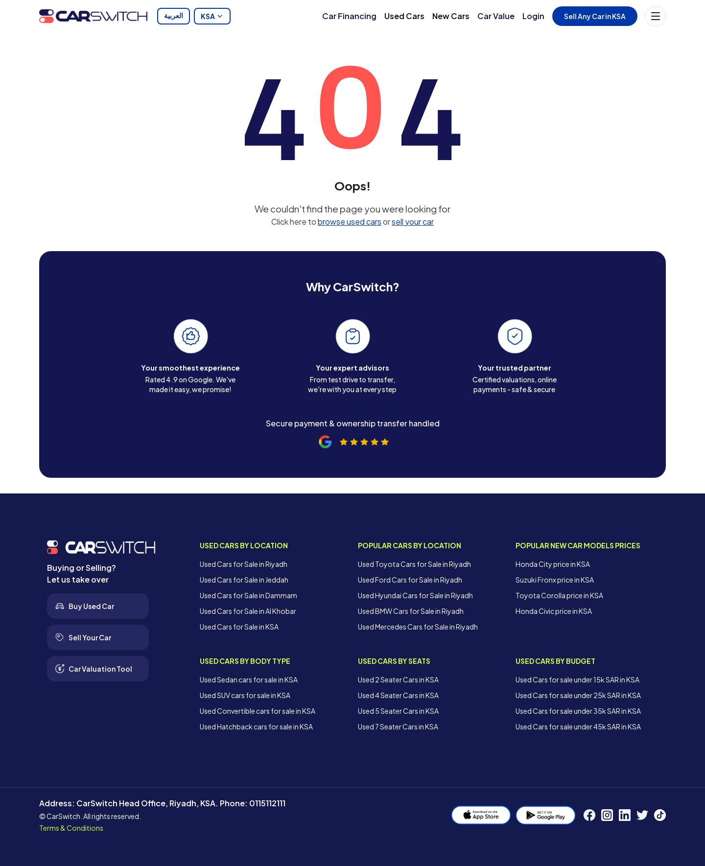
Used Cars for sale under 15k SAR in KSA (577, 679)
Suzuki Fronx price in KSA (555, 579)
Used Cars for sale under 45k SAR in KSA (578, 726)
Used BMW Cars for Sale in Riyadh (411, 611)
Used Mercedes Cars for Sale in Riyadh (418, 626)
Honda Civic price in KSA (554, 611)
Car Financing (349, 16)
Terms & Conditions (71, 827)
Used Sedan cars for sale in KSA (249, 679)
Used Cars (404, 16)
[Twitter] (642, 815)
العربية (173, 16)
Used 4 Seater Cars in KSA (398, 695)
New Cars (451, 16)
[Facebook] (589, 815)
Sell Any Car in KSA (595, 16)
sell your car (413, 221)
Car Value (496, 16)
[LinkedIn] (625, 815)
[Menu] (655, 16)
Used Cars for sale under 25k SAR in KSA (578, 695)
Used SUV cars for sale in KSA (245, 695)
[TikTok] (660, 815)
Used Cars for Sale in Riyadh (243, 564)
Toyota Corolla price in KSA (559, 595)
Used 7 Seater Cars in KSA (398, 726)
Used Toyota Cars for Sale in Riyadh (414, 564)
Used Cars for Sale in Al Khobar (248, 611)
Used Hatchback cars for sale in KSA (256, 726)
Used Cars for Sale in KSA (239, 626)
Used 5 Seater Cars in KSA (398, 710)
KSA (212, 16)
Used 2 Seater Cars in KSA (398, 679)
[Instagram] (607, 815)
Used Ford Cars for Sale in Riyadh (410, 579)
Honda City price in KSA (553, 564)
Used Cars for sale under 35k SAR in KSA (578, 710)
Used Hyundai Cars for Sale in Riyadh (415, 595)
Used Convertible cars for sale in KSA (257, 710)
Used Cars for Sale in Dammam (248, 595)
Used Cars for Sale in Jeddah (244, 579)
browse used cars (349, 221)
